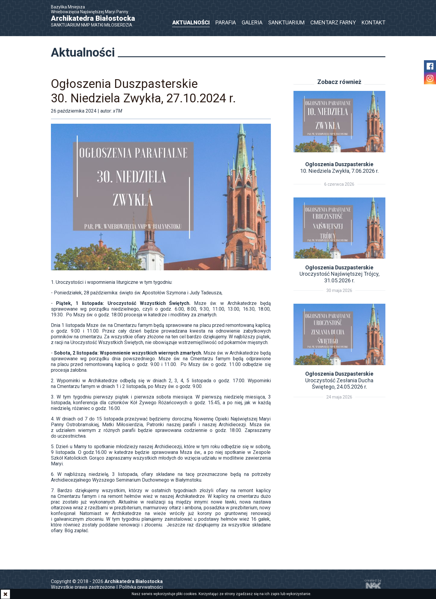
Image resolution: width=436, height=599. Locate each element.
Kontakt (373, 22)
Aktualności (191, 22)
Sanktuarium (286, 22)
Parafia (225, 22)
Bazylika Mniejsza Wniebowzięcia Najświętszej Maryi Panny (96, 16)
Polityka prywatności (141, 587)
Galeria (252, 22)
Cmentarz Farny (333, 22)
